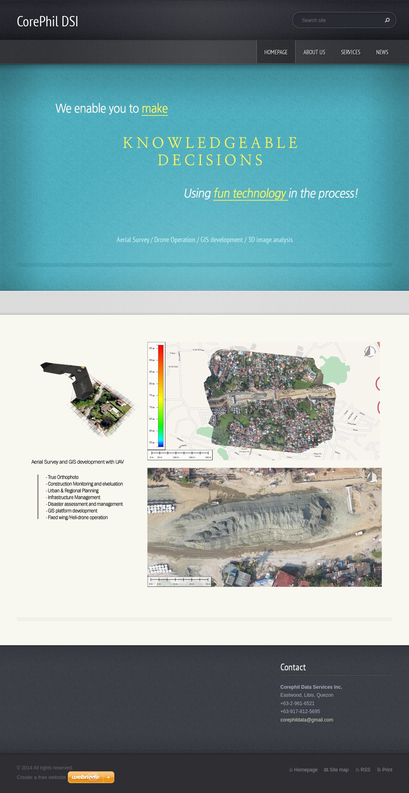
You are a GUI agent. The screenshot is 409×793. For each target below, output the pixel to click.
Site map (339, 770)
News (382, 52)
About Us (314, 52)
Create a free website (41, 777)
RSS (366, 770)
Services (350, 52)
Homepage (276, 52)
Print (387, 770)
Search (386, 20)
